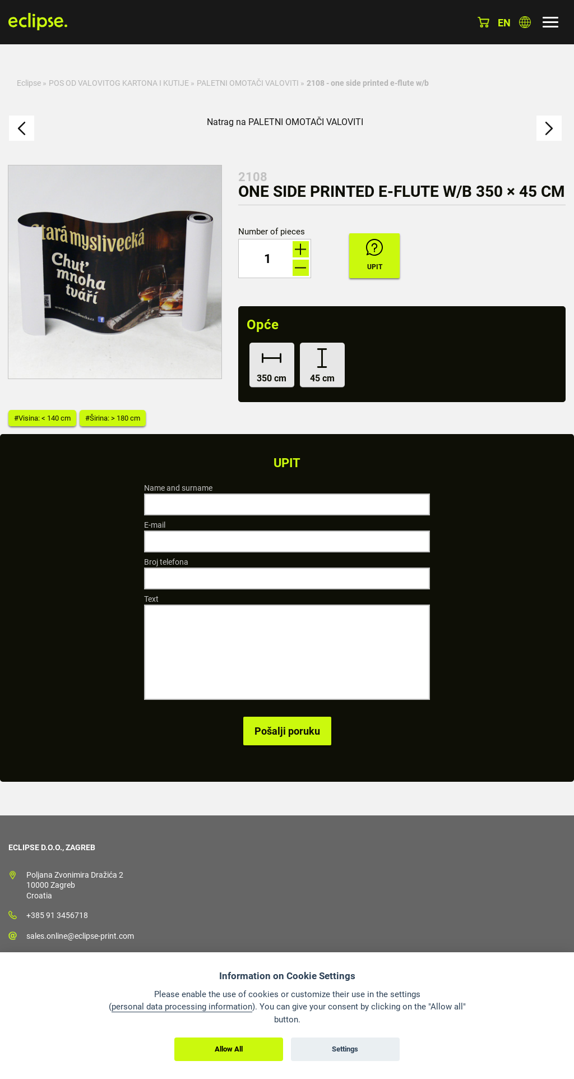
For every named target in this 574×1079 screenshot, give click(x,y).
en (504, 23)
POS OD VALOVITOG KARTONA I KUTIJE (119, 83)
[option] (115, 272)
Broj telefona (166, 562)
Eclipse (29, 83)
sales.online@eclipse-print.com (80, 936)
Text (151, 599)
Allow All (229, 1049)
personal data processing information (182, 1007)
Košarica (483, 22)
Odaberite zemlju (525, 22)
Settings (345, 1049)
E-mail (154, 525)
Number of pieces (271, 232)
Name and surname (178, 488)
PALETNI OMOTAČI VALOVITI (248, 83)
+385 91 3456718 (57, 915)
